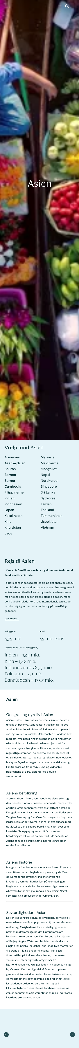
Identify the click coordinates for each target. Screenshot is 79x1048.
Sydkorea (48, 498)
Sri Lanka (48, 492)
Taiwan (46, 504)
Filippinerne (14, 492)
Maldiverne (50, 463)
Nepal (45, 475)
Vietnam (47, 527)
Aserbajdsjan (15, 463)
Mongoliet (49, 469)
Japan (9, 510)
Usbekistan (49, 521)
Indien (10, 498)
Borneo (10, 475)
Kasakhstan (14, 516)
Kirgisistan (13, 527)
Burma (10, 480)
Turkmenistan (51, 516)
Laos (8, 533)
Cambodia (13, 486)
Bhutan (10, 469)
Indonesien (13, 504)
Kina (8, 521)
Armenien (12, 457)
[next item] (72, 1034)
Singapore (49, 486)
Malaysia (47, 457)
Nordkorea (49, 480)
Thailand (47, 510)
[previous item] (6, 1034)
